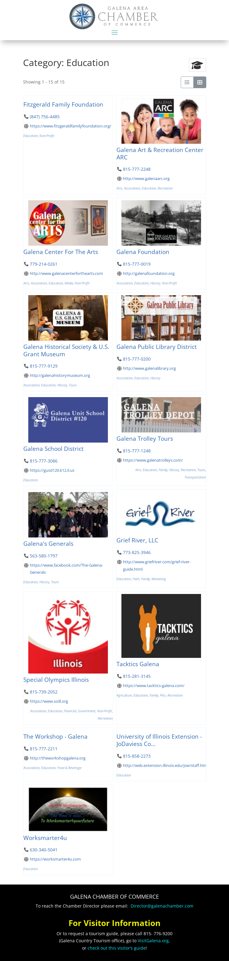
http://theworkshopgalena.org (57, 758)
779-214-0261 (43, 264)
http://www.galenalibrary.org (149, 368)
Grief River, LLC (137, 540)
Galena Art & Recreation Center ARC (159, 153)
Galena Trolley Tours (144, 439)
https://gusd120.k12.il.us (52, 470)
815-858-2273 (136, 756)
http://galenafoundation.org (148, 273)
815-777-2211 (43, 749)
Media (69, 283)
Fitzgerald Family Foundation (63, 104)
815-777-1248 (136, 451)
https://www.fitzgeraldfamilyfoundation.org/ (70, 126)
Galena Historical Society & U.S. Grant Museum (66, 350)
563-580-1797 (43, 556)
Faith (136, 578)
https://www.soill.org (49, 701)
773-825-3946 (136, 552)
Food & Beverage (69, 767)
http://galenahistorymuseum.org (60, 375)
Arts (119, 188)
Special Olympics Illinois (56, 679)
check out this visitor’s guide (117, 948)
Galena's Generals (48, 543)
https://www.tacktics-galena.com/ (153, 685)
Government (87, 711)
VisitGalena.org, (154, 940)
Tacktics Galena (137, 664)
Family (163, 470)
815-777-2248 (136, 169)
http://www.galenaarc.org (146, 178)
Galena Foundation (142, 252)
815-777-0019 (136, 264)
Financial (70, 711)
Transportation (195, 477)
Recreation (165, 188)
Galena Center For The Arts (60, 252)
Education (30, 135)
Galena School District (53, 448)
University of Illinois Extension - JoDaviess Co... (159, 740)
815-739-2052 (43, 692)
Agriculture (124, 695)
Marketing (159, 578)
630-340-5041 (43, 850)
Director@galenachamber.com (162, 906)
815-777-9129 (43, 366)
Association (132, 188)
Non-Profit (46, 135)
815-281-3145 (136, 676)
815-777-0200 (136, 359)
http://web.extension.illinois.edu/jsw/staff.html (165, 765)
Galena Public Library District (156, 346)
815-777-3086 (43, 461)
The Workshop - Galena (55, 736)
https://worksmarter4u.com (55, 859)
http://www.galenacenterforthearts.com (66, 273)
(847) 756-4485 (44, 116)
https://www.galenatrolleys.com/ (153, 460)
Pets (163, 695)
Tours (73, 385)
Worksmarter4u (45, 838)
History (155, 283)
